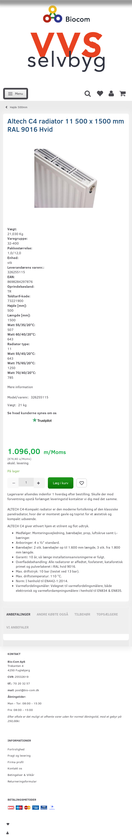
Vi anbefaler (17, 627)
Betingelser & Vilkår (21, 775)
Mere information (20, 387)
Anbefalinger (18, 614)
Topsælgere (107, 614)
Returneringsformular (22, 781)
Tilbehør (82, 614)
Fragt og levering (19, 755)
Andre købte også (52, 614)
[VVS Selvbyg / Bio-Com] (66, 43)
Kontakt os (15, 768)
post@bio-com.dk (27, 690)
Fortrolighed (16, 749)
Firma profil (16, 762)
